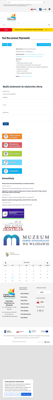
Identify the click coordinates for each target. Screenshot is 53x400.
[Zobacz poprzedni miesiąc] (5, 263)
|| (46, 29)
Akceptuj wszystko (26, 394)
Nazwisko (5, 97)
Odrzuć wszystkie (16, 394)
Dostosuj (8, 394)
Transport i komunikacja (26, 76)
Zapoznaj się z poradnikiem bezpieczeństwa (29, 29)
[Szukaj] (38, 292)
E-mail (4, 105)
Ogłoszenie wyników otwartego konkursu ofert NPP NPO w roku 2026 (19, 200)
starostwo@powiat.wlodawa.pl (21, 5)
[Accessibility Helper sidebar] (46, 9)
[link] (38, 311)
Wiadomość (6, 112)
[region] (18, 388)
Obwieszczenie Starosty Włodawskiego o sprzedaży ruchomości (18, 183)
